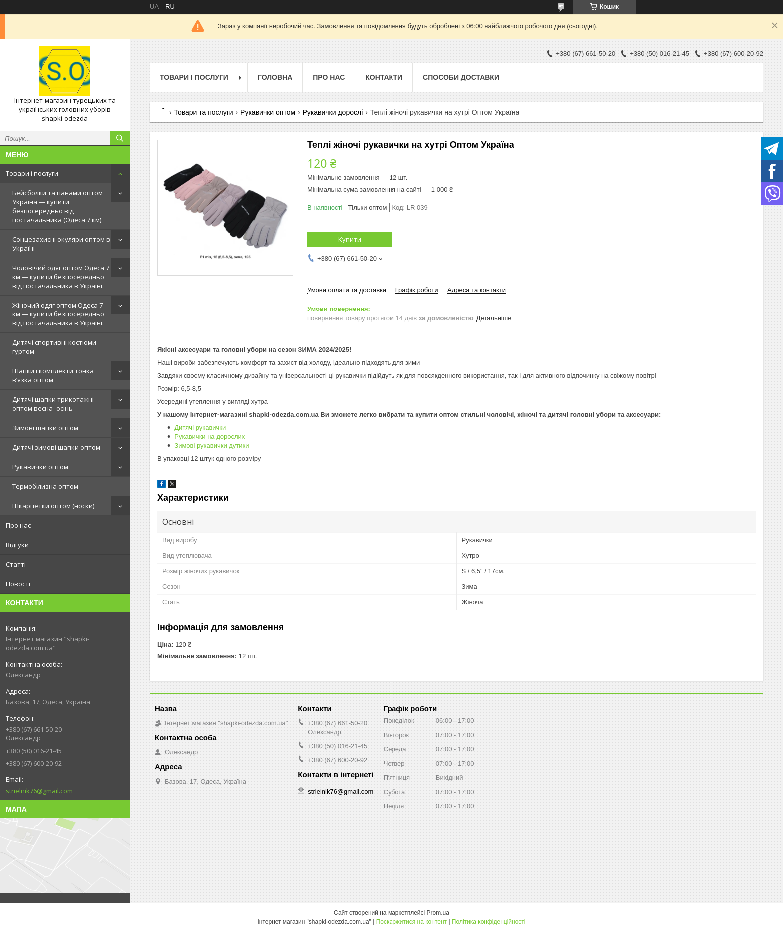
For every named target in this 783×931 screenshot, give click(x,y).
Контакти (383, 77)
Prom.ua (438, 912)
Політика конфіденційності (489, 921)
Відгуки (17, 544)
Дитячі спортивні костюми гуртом (54, 347)
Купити (349, 239)
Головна (275, 77)
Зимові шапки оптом (45, 427)
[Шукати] (120, 138)
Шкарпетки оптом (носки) (53, 505)
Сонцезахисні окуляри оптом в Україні (61, 244)
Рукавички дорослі (333, 112)
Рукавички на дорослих (209, 436)
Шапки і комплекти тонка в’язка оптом (53, 375)
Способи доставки (461, 77)
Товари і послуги (32, 173)
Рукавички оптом (40, 466)
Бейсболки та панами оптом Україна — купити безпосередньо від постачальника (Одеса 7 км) (57, 206)
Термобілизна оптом (45, 486)
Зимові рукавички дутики (211, 445)
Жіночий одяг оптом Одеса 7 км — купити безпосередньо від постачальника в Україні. (58, 314)
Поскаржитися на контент (411, 921)
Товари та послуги (203, 112)
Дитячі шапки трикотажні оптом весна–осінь (53, 404)
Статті (16, 564)
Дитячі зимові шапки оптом (56, 447)
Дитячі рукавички (200, 427)
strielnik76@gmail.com (39, 790)
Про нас (18, 525)
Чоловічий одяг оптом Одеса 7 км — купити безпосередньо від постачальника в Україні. (60, 276)
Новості (18, 583)
